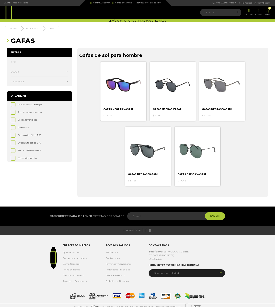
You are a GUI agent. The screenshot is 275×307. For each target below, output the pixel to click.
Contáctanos (113, 255)
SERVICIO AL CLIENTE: (169, 248)
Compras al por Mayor (75, 255)
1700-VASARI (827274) (224, 3)
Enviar (214, 212)
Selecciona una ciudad (166, 270)
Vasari (7, 3)
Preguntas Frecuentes (75, 278)
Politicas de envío (115, 272)
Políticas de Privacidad (118, 266)
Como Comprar (122, 3)
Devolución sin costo (147, 3)
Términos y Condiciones (118, 260)
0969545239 (155, 255)
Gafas (51, 28)
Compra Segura (100, 3)
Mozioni (17, 3)
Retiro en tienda (71, 266)
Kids (25, 3)
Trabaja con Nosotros (117, 278)
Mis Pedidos (112, 249)
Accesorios (32, 28)
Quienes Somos (71, 249)
